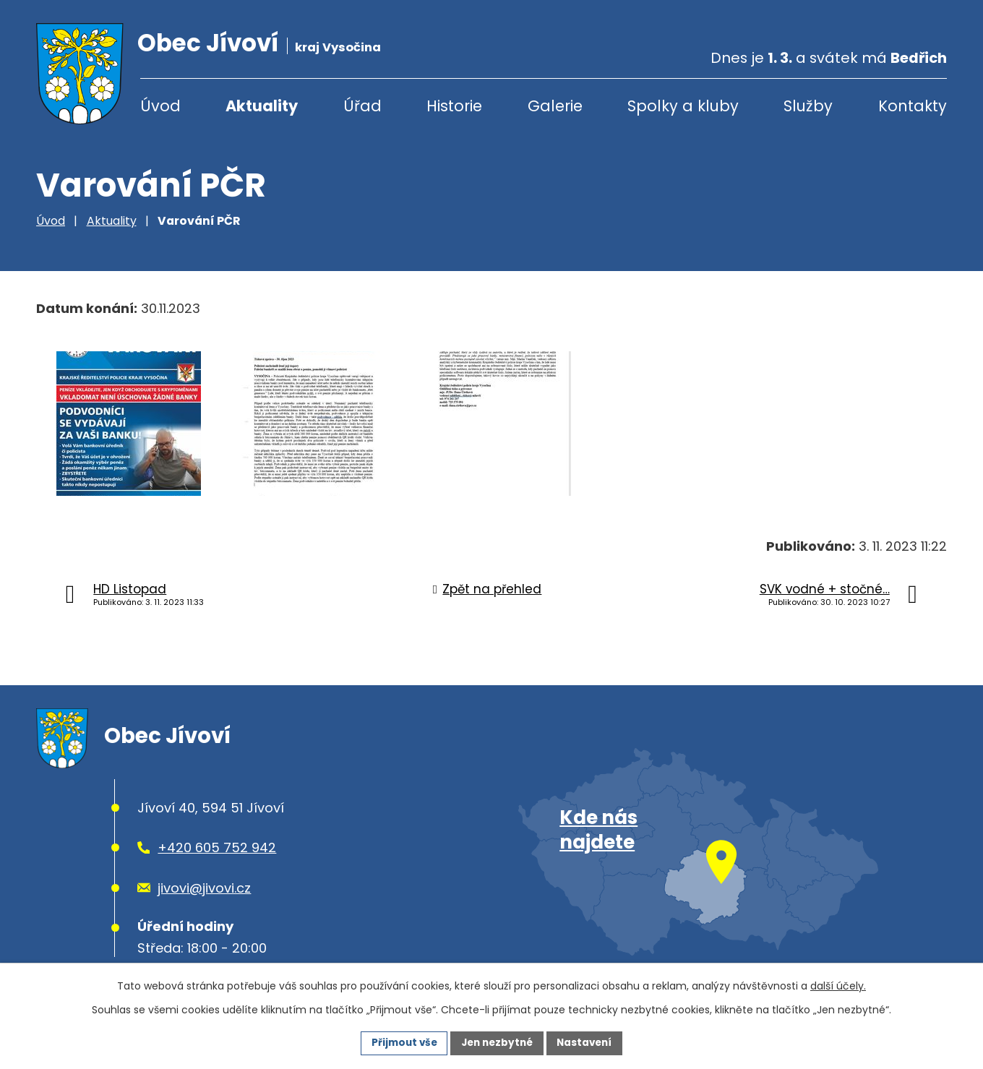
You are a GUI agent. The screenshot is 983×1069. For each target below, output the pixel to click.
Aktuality (262, 105)
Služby (808, 105)
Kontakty (912, 105)
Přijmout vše (400, 1042)
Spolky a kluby (683, 105)
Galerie (555, 105)
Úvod (160, 105)
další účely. (838, 985)
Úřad (362, 105)
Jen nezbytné (497, 1042)
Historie (454, 105)
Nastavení (588, 1042)
